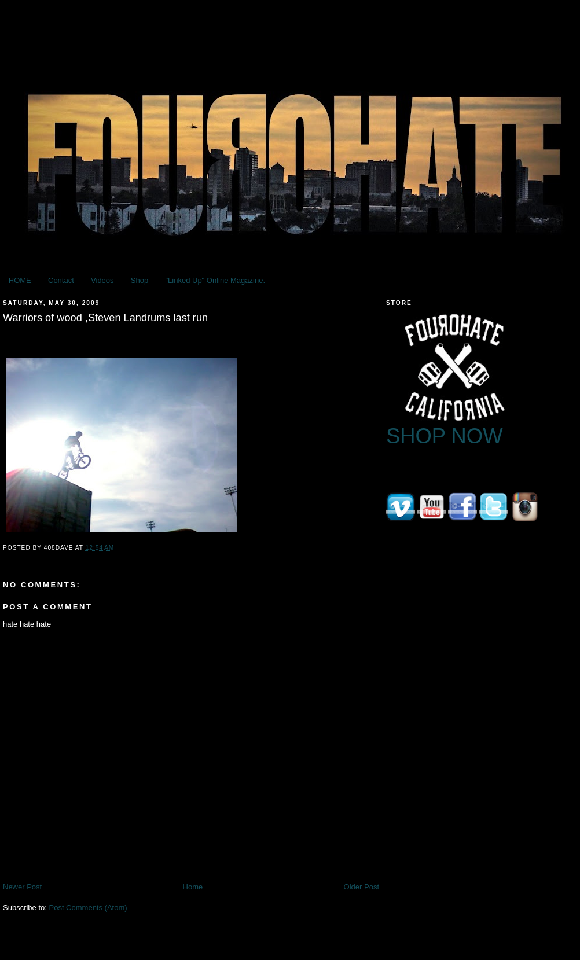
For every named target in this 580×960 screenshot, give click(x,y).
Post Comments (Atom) (88, 907)
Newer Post (22, 886)
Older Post (361, 886)
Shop (139, 280)
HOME (20, 280)
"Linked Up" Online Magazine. (215, 280)
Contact (61, 280)
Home (193, 886)
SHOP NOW (444, 436)
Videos (102, 280)
